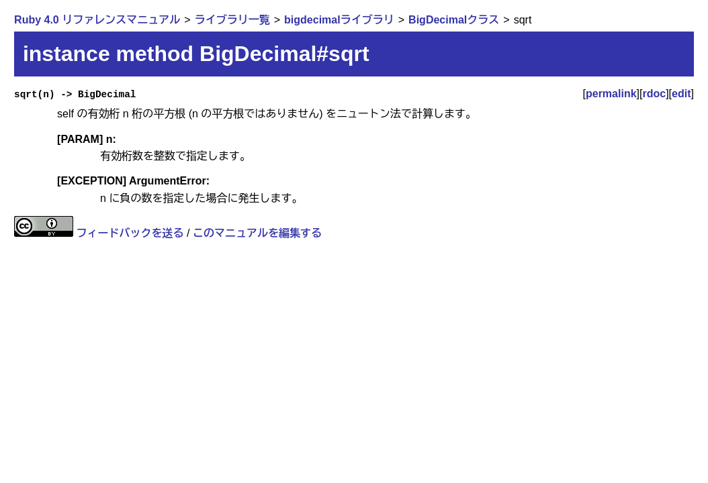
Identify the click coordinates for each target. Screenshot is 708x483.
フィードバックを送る (130, 233)
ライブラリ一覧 (232, 19)
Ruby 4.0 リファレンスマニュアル (97, 19)
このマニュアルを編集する (257, 233)
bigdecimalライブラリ (339, 19)
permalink (611, 93)
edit (681, 93)
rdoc (654, 93)
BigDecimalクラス (453, 19)
